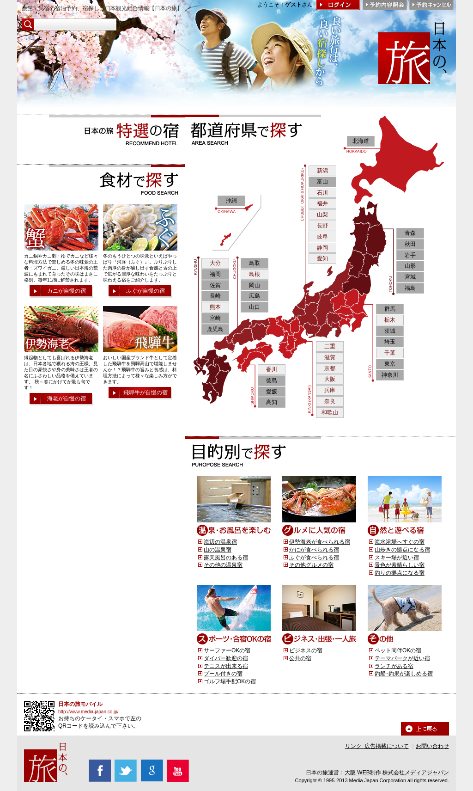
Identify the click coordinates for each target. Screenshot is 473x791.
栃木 (389, 320)
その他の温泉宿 (223, 565)
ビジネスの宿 (305, 650)
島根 (254, 274)
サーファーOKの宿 (227, 650)
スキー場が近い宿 (397, 557)
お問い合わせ (432, 746)
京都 (329, 368)
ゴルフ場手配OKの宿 (230, 681)
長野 (322, 225)
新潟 (322, 170)
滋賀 (329, 357)
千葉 (389, 353)
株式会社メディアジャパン (415, 772)
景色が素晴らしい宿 (399, 565)
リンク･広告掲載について (377, 746)
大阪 (329, 379)
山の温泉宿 (217, 549)
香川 (271, 369)
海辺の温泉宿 (220, 542)
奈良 (329, 401)
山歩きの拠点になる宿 (402, 549)
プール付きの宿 (223, 673)
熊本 (215, 307)
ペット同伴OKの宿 (398, 650)
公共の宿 (300, 658)
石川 (322, 193)
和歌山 (329, 412)
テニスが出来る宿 (226, 666)
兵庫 (329, 390)
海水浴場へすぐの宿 (399, 542)
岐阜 (322, 236)
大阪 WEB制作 (363, 772)
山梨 (322, 214)
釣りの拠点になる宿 (399, 573)
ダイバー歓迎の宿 (226, 658)
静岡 (322, 248)
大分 (215, 263)
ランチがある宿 (394, 666)
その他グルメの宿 (311, 565)
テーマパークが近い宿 (402, 658)
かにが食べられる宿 (314, 549)
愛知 (322, 258)
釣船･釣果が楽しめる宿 (404, 673)
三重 (329, 346)
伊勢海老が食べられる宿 (319, 542)
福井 (322, 203)
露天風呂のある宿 (226, 557)
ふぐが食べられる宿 (314, 557)
